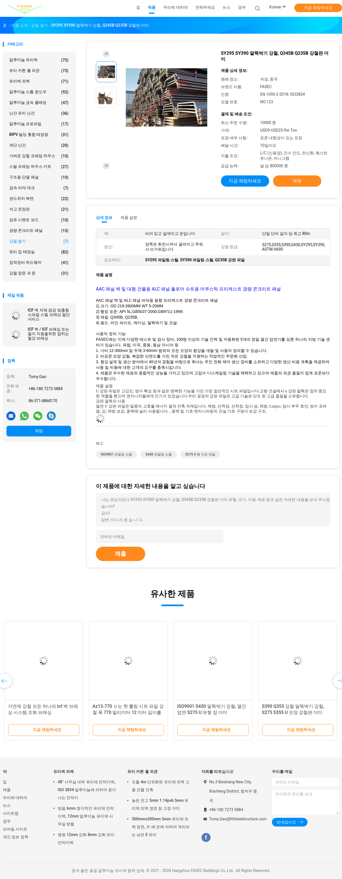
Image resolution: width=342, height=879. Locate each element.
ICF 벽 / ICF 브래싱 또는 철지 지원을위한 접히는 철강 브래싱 (49, 333)
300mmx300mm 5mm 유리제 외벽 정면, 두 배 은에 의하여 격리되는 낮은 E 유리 (161, 827)
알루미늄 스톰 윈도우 (38, 92)
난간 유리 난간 (38, 113)
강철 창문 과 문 (38, 273)
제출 (120, 553)
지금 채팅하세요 (318, 7)
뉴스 (7, 805)
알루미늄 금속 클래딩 (38, 103)
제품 (7, 790)
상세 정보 (104, 217)
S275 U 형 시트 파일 (200, 454)
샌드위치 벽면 (38, 199)
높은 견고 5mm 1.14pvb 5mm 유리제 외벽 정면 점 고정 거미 (160, 804)
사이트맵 (11, 813)
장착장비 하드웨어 (38, 262)
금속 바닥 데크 (38, 188)
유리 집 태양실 (38, 252)
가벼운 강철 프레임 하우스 (38, 156)
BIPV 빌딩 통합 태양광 (38, 135)
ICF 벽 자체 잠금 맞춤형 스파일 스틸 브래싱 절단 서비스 (49, 314)
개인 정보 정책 (15, 837)
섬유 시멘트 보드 (38, 220)
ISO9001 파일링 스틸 (116, 454)
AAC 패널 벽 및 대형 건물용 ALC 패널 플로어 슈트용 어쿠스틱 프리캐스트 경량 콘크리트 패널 (188, 289)
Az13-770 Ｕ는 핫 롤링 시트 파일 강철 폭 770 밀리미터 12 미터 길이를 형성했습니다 (128, 712)
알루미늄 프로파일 (38, 124)
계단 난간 (38, 145)
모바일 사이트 (15, 829)
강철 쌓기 (38, 241)
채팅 (39, 431)
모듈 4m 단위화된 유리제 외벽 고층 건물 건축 (161, 786)
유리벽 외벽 (38, 81)
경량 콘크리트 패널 (38, 231)
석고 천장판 (38, 209)
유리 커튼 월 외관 (38, 71)
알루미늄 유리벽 (38, 60)
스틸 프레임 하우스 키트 (38, 167)
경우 (7, 821)
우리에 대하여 (15, 797)
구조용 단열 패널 (38, 177)
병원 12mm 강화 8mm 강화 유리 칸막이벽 (86, 838)
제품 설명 (129, 217)
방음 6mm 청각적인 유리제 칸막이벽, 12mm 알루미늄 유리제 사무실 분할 (86, 816)
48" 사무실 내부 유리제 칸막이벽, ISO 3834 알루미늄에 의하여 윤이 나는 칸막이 (87, 790)
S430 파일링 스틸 (158, 454)
